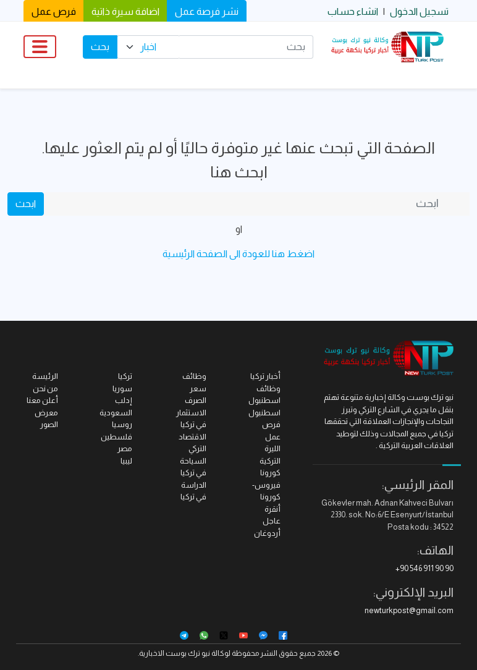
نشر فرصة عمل (206, 11)
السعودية (115, 412)
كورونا (270, 472)
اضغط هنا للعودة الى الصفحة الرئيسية (238, 253)
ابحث (25, 203)
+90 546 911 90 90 (424, 568)
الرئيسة (45, 376)
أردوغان (267, 533)
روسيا (122, 424)
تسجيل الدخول (419, 11)
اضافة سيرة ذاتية (125, 11)
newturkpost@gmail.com (409, 610)
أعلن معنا (42, 400)
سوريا (122, 388)
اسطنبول (264, 412)
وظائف (194, 376)
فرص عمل (54, 11)
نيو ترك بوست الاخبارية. (174, 653)
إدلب (123, 400)
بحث (100, 46)
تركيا (125, 376)
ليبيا (126, 460)
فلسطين (116, 436)
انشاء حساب (352, 11)
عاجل (272, 520)
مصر (124, 448)
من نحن (45, 388)
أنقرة (272, 509)
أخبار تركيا (265, 376)
